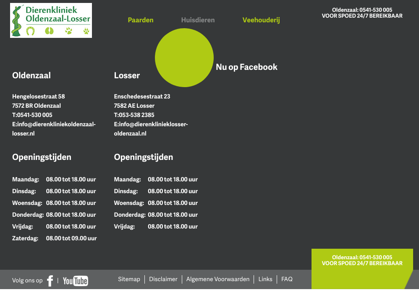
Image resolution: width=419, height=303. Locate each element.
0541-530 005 (375, 9)
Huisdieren (198, 19)
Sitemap (129, 279)
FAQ (287, 279)
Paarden (141, 19)
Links (265, 279)
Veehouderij (261, 19)
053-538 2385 (137, 115)
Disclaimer (163, 279)
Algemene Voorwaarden (218, 279)
